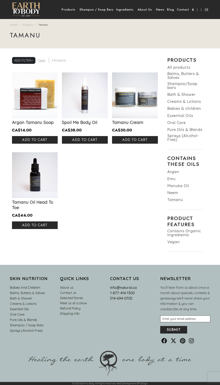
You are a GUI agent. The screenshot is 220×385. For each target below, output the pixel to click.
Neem (172, 193)
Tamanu (43, 24)
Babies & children (184, 108)
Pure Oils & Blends (185, 129)
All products (178, 67)
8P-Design (142, 383)
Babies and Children (25, 287)
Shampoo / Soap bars (27, 325)
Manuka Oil (178, 186)
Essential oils (19, 309)
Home (13, 24)
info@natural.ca (123, 287)
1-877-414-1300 (122, 293)
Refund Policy (70, 308)
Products (27, 24)
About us (66, 287)
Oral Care (176, 122)
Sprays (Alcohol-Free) (183, 137)
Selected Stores (71, 298)
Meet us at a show (73, 303)
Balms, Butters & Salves (183, 75)
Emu (171, 179)
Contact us (68, 292)
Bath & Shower (181, 94)
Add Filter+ (23, 60)
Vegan (173, 242)
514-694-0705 (121, 298)
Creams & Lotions (184, 101)
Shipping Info (70, 313)
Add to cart (34, 139)
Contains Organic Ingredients (184, 233)
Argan (173, 172)
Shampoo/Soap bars (182, 85)
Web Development (126, 383)
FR (206, 9)
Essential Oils (180, 115)
